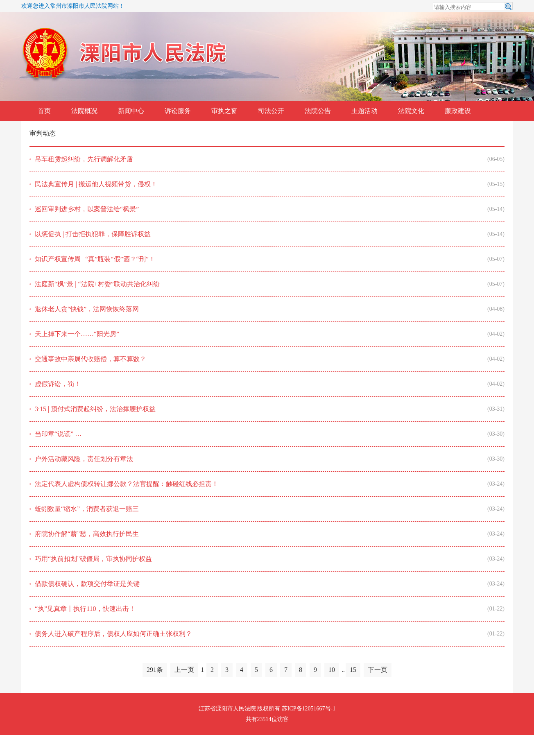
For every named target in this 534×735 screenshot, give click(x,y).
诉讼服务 (178, 110)
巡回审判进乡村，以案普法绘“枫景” (87, 209)
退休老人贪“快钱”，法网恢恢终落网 (87, 308)
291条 (155, 669)
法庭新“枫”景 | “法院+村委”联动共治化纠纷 (97, 283)
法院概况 (84, 110)
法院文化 (411, 110)
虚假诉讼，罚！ (58, 383)
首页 (44, 110)
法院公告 (318, 110)
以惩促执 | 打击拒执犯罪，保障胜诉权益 (93, 234)
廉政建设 (458, 110)
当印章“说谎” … (58, 433)
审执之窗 (224, 110)
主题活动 (364, 110)
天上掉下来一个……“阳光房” (77, 333)
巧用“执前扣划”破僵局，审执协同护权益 (93, 558)
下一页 (377, 669)
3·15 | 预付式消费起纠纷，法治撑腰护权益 (95, 408)
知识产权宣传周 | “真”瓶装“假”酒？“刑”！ (95, 259)
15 (353, 669)
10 (331, 669)
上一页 (184, 669)
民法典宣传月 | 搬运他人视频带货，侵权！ (96, 184)
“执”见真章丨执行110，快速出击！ (85, 608)
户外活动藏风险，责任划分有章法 (84, 458)
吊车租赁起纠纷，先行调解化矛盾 (84, 159)
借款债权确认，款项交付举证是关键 (87, 583)
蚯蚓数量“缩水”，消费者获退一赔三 (87, 508)
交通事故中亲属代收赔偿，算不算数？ (90, 358)
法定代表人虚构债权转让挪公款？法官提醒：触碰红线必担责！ (126, 483)
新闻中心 (131, 110)
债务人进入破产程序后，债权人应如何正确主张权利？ (113, 633)
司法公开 (271, 110)
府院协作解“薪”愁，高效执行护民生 (87, 533)
